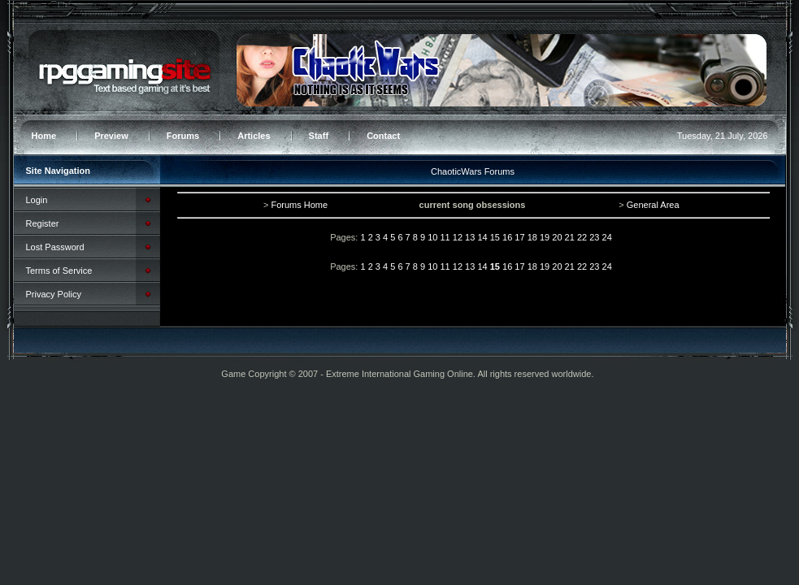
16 (507, 237)
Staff (318, 136)
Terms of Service (59, 270)
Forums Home (299, 205)
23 (594, 237)
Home (44, 136)
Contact (383, 136)
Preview (111, 136)
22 (582, 237)
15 (495, 237)
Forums (183, 136)
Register (42, 223)
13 (470, 237)
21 (570, 237)
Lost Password (55, 247)
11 (444, 237)
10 (432, 237)
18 (532, 237)
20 (557, 237)
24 (607, 237)
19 (544, 237)
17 (519, 237)
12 (457, 237)
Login (37, 200)
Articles (253, 136)
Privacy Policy (53, 294)
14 (482, 237)
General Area (653, 205)
